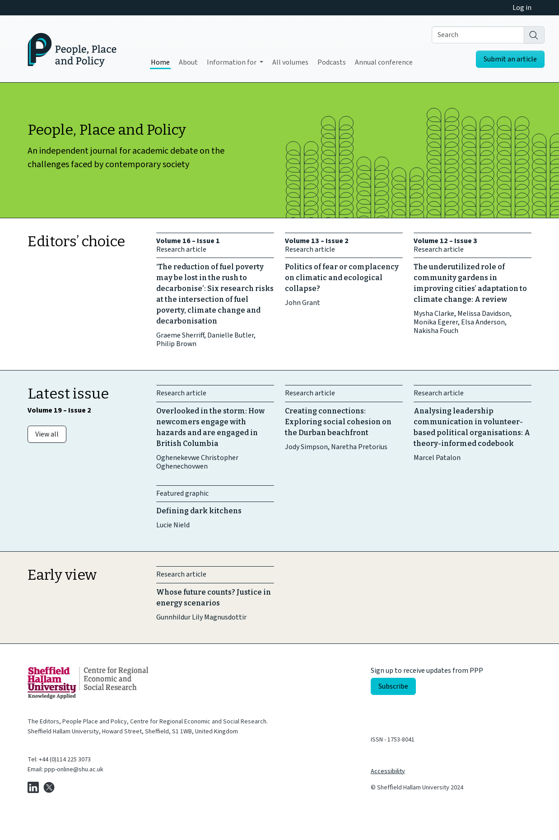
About (188, 62)
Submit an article (510, 59)
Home (160, 62)
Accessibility (388, 771)
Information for (232, 62)
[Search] (534, 34)
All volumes (290, 62)
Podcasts (331, 62)
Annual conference (384, 62)
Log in (521, 8)
